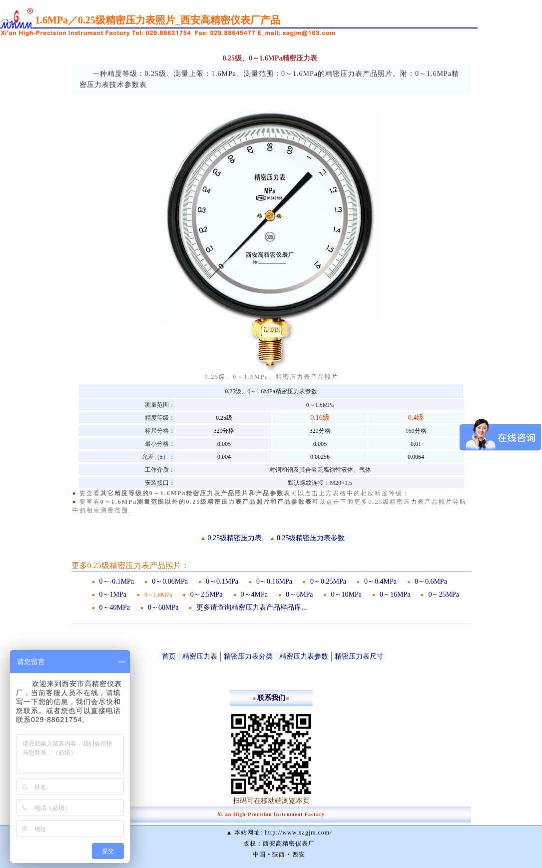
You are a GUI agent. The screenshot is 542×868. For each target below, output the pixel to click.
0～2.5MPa (206, 594)
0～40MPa (114, 607)
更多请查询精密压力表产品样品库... (251, 607)
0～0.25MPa (328, 581)
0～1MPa (112, 594)
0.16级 (320, 417)
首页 (169, 656)
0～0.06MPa (170, 581)
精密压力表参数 (303, 656)
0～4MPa (254, 594)
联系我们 (271, 698)
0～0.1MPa (222, 581)
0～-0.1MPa (116, 581)
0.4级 (416, 417)
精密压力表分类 (248, 656)
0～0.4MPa (380, 581)
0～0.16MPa (274, 581)
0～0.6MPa (431, 581)
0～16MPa (395, 594)
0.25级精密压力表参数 (311, 538)
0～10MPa (346, 594)
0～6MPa (299, 594)
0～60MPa (163, 607)
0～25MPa (443, 594)
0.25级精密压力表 (235, 538)
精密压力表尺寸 (359, 656)
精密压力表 (199, 656)
